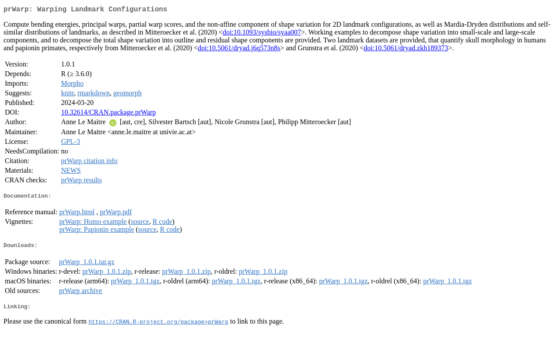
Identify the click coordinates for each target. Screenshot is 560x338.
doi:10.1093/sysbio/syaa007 (262, 34)
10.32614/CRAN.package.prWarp (108, 114)
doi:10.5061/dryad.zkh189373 (406, 49)
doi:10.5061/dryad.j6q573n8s (239, 49)
